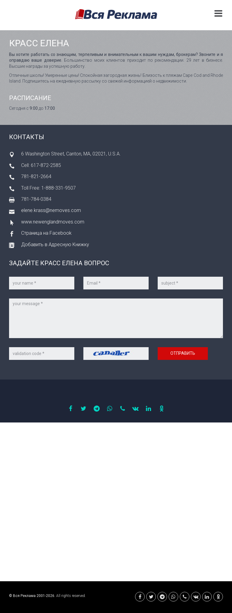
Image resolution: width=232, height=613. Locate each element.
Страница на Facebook (46, 233)
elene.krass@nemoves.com (51, 210)
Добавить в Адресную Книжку (55, 244)
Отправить (182, 353)
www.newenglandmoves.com (52, 222)
